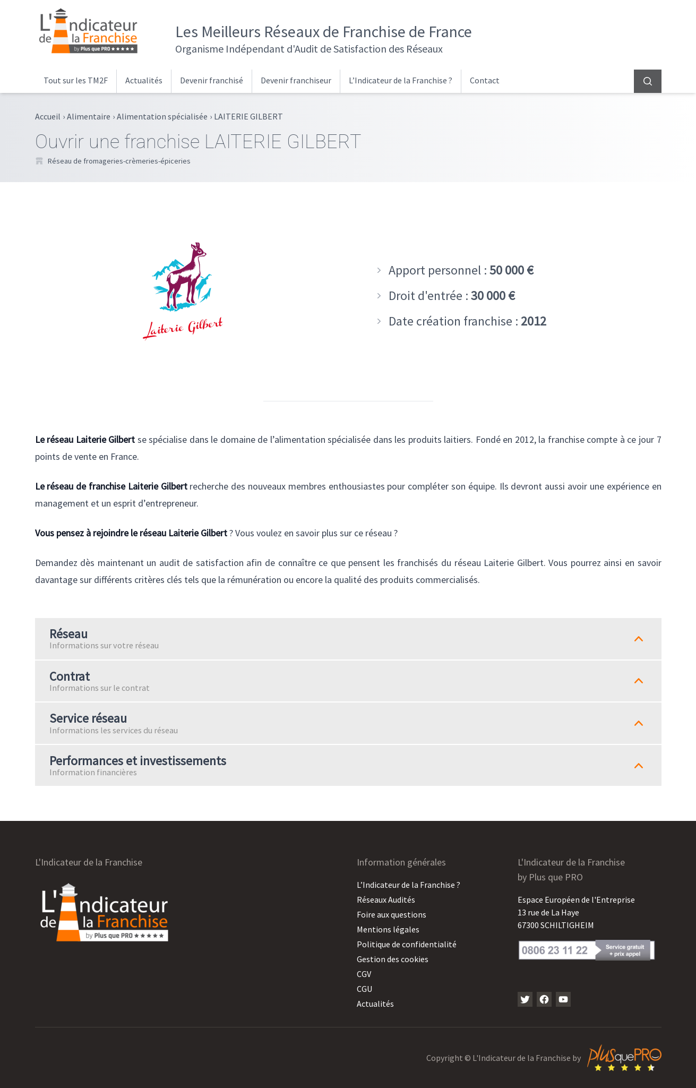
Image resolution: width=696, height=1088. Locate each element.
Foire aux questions (391, 914)
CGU (364, 988)
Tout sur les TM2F (76, 80)
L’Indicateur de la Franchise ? (400, 80)
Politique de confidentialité (407, 944)
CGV (364, 974)
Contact (485, 80)
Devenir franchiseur (296, 80)
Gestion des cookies (392, 959)
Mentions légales (388, 929)
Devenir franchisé (211, 80)
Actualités (143, 80)
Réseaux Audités (386, 899)
